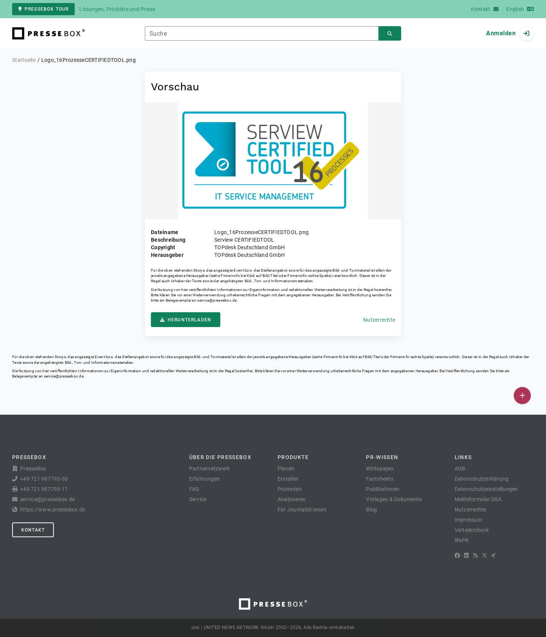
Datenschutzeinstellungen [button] (486, 489)
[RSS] (475, 555)
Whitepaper (380, 469)
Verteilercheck (472, 530)
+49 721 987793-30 (44, 479)
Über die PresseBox (220, 457)
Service (198, 499)
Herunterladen (185, 319)
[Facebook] (457, 555)
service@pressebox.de (217, 300)
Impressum (468, 520)
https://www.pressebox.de (52, 509)
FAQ (194, 489)
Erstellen (288, 479)
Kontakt (33, 530)
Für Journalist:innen (302, 509)
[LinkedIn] (466, 555)
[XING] (493, 555)
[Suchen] (389, 33)
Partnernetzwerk (209, 469)
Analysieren (292, 499)
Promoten (290, 489)
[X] (484, 555)
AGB (460, 469)
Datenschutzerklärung (482, 479)
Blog (371, 509)
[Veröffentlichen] (522, 395)
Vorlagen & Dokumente (394, 499)
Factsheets (379, 479)
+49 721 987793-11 (44, 489)
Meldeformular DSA (478, 499)
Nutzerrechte (379, 320)
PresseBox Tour (43, 9)
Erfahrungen (204, 479)
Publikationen (382, 489)
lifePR (462, 540)
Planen (286, 469)
